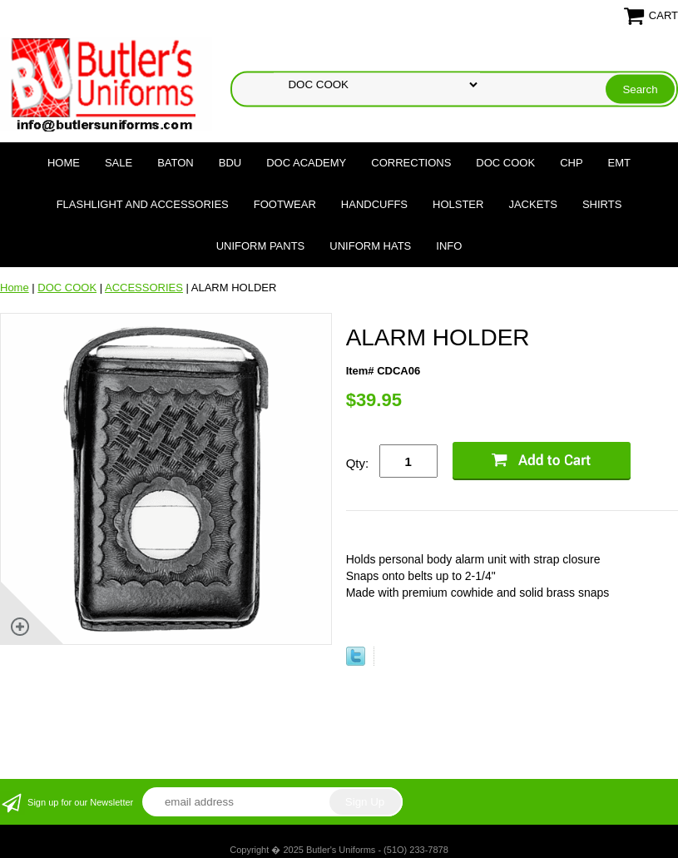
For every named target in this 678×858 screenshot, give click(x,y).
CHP (571, 162)
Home (63, 162)
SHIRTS (601, 204)
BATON (175, 162)
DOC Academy (306, 162)
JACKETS (532, 204)
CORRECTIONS (411, 162)
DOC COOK (505, 162)
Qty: (357, 463)
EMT (619, 162)
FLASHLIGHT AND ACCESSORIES (143, 204)
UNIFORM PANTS (260, 246)
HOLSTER (458, 204)
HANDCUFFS (374, 204)
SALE (118, 162)
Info (449, 246)
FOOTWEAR (285, 204)
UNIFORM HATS (370, 246)
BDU (230, 162)
